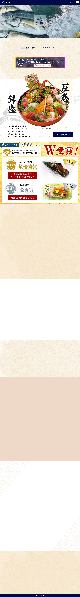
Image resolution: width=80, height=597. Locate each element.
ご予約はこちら (70, 2)
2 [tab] (39, 37)
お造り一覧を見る (61, 135)
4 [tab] (44, 37)
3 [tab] (41, 37)
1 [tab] (36, 37)
